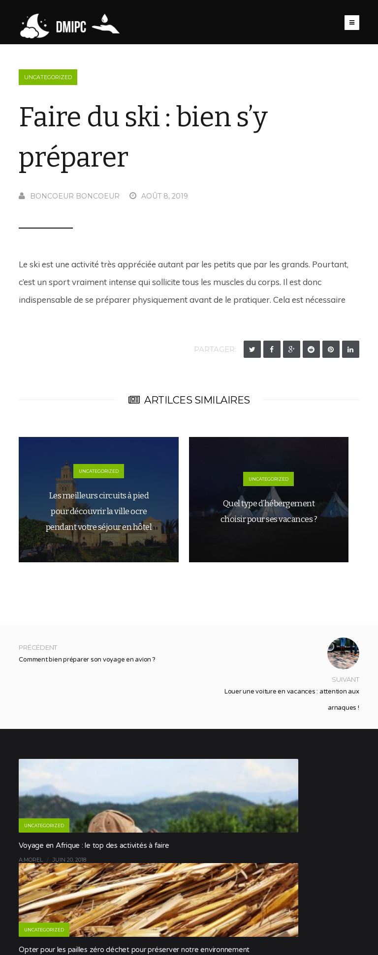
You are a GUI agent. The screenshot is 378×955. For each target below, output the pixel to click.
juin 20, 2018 (69, 859)
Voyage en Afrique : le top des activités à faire (94, 845)
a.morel (31, 859)
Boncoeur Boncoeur (69, 196)
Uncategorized (48, 77)
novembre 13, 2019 (299, 871)
